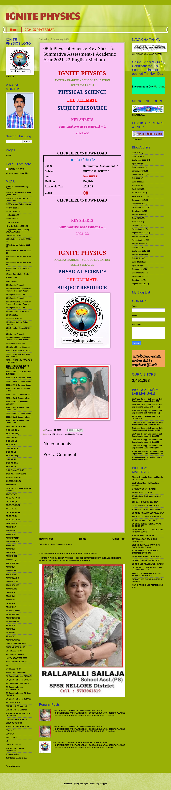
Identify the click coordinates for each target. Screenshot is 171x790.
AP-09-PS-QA (11, 516)
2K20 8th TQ (11, 445)
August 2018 (137, 255)
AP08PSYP (10, 549)
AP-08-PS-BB (11, 494)
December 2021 (138, 204)
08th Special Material (15, 285)
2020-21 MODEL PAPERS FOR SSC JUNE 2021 (19, 361)
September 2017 (139, 284)
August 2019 (137, 244)
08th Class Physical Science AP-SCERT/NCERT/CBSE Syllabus (79, 742)
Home (14, 29)
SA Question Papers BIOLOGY (19, 676)
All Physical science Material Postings (66, 434)
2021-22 (88, 186)
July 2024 (136, 153)
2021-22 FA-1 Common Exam (18, 378)
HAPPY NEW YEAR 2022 (16, 658)
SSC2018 (10, 734)
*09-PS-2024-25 (12, 219)
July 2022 (136, 178)
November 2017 (139, 276)
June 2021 (136, 218)
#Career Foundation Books (17, 274)
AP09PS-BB (11, 552)
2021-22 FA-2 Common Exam (18, 381)
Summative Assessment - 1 (101, 166)
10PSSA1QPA (12, 315)
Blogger (103, 784)
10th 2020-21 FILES (14, 319)
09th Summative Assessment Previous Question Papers (18, 303)
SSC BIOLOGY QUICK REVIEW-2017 (148, 517)
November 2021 (139, 207)
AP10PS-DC (11, 603)
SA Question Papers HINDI (17, 683)
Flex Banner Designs (15, 654)
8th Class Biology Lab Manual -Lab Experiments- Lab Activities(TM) (147, 412)
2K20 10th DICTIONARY (16, 426)
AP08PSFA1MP (12, 538)
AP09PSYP (10, 600)
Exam (48, 166)
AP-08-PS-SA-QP (13, 505)
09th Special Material (15, 298)
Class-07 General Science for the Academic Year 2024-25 (68, 553)
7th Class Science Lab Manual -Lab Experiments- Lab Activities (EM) (147, 429)
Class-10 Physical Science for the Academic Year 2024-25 (77, 727)
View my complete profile (17, 173)
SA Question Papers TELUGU (18, 699)
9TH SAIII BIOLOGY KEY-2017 (145, 502)
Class (48, 192)
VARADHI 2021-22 (13, 745)
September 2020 (139, 233)
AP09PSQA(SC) (12, 582)
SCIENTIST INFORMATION (17, 727)
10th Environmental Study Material (147, 509)
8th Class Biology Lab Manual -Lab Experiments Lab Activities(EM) (147, 435)
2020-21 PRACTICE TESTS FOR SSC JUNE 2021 (17, 367)
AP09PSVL (10, 596)
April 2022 (136, 189)
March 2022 (137, 193)
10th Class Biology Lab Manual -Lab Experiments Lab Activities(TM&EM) (147, 452)
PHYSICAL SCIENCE (96, 171)
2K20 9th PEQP (12, 456)
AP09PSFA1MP (12, 563)
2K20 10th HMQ (12, 434)
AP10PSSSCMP (12, 622)
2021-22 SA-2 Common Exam (18, 398)
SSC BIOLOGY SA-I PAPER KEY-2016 (148, 564)
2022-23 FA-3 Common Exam (18, 413)
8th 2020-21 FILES (13, 477)
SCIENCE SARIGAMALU (16, 719)
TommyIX (84, 784)
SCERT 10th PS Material (16, 710)
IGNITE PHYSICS (43, 16)
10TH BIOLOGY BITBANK (143, 535)
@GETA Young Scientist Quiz (18, 204)
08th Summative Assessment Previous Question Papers (18, 290)
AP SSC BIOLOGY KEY (142, 493)
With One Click (12, 754)
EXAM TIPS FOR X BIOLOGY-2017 (147, 506)
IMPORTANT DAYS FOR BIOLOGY (147, 557)
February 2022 (138, 196)
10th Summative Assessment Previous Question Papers (18, 339)
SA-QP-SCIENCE (13, 702)
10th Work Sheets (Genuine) (18, 347)
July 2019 (136, 247)
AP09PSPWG (11, 574)
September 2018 (139, 251)
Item (47, 176)
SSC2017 (10, 730)
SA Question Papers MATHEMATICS (14, 688)
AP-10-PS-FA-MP (13, 520)
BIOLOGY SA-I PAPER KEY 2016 (146, 560)
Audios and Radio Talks (16, 643)
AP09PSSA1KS (12, 585)
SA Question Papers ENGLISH (19, 680)
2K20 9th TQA (12, 463)
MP (7, 665)
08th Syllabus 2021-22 (15, 294)
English (88, 181)
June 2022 (136, 182)
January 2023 (138, 171)
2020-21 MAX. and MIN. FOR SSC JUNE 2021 (18, 355)
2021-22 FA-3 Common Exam (18, 385)
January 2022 (138, 200)
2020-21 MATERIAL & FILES (18, 351)
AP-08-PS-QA (11, 501)
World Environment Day (144, 86)
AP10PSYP (10, 633)
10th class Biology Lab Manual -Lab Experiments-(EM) (147, 458)
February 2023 (138, 167)
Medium (50, 181)
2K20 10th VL (11, 441)
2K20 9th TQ (11, 459)
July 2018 (136, 258)
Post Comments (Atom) (61, 544)
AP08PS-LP (11, 527)
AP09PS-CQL (11, 556)
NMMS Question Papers (16, 672)
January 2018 (138, 269)
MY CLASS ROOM (13, 669)
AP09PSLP (10, 567)
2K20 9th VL (11, 467)
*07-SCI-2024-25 (13, 211)
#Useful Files (11, 278)
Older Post (118, 538)
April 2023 (136, 164)
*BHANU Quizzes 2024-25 (17, 226)
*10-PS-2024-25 (12, 222)
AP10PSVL (10, 629)
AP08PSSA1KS (12, 542)
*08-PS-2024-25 (12, 215)
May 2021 (136, 222)
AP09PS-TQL (11, 560)
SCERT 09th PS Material (16, 706)
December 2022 (138, 175)
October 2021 (138, 211)
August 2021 (137, 215)
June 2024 (136, 156)
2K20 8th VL (11, 452)
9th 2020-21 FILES (13, 481)
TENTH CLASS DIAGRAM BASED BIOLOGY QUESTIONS (146, 574)
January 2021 (138, 225)
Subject (49, 171)
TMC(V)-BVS (11, 737)
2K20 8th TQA (12, 448)
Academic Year (54, 186)
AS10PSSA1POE (13, 640)
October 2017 (138, 280)
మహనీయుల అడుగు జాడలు (16, 758)
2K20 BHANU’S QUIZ (15, 470)
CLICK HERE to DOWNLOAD (82, 153)
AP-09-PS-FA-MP (13, 512)
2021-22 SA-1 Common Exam (18, 394)
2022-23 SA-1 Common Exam (18, 417)
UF (7, 741)
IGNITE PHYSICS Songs (16, 662)
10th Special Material (15, 334)
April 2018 (136, 265)
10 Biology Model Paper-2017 (144, 520)
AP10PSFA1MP (12, 614)
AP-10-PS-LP (11, 523)
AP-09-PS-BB (11, 509)
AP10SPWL (11, 636)
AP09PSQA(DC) (12, 578)
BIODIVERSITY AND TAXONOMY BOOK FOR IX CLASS (146, 546)
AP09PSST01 (11, 589)
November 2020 (139, 229)
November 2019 (139, 240)
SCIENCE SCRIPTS (14, 723)
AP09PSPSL (11, 571)
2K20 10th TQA (12, 430)
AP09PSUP (10, 592)
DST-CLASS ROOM (14, 651)
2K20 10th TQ (12, 437)
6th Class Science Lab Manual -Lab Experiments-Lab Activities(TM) (147, 400)
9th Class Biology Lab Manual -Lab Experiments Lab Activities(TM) (147, 447)
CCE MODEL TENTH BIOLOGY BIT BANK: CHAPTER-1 (147, 569)
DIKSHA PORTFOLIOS (15, 647)
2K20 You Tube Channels (17, 474)
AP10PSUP (10, 625)
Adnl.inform (11, 485)
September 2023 (139, 160)
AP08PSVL (10, 545)
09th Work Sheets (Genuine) (18, 311)
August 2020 (137, 236)
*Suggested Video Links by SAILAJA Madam (17, 231)
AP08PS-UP (11, 531)
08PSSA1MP (11, 281)
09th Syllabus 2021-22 (15, 308)
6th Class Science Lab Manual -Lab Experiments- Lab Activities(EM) (147, 423)
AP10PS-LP (11, 607)
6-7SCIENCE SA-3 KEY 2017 (144, 489)
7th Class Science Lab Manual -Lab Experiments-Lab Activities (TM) (147, 406)
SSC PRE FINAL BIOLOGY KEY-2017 (148, 513)
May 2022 (136, 185)
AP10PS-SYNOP (13, 611)
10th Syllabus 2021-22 (15, 343)
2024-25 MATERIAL (40, 29)
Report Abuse (13, 766)
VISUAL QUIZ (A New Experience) (15, 749)
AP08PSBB (10, 534)
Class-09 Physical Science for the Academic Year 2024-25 (77, 710)
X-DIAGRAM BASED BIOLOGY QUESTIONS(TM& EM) (145, 552)
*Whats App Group (14, 235)
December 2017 (138, 273)
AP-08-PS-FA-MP (13, 498)
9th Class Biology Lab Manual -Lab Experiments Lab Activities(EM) (147, 441)
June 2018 (136, 262)
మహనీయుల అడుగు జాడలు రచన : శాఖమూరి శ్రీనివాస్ (146, 355)
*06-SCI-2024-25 (13, 208)
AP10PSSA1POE (13, 618)
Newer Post (46, 538)
